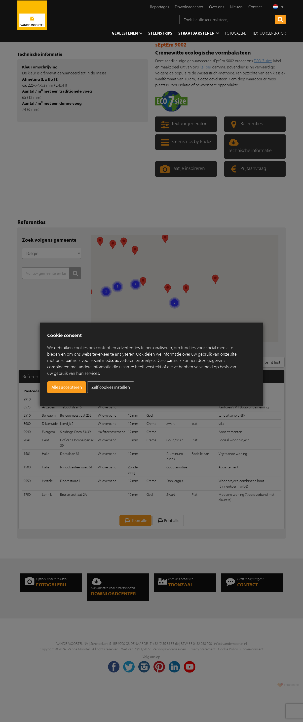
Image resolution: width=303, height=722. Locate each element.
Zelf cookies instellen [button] (110, 387)
